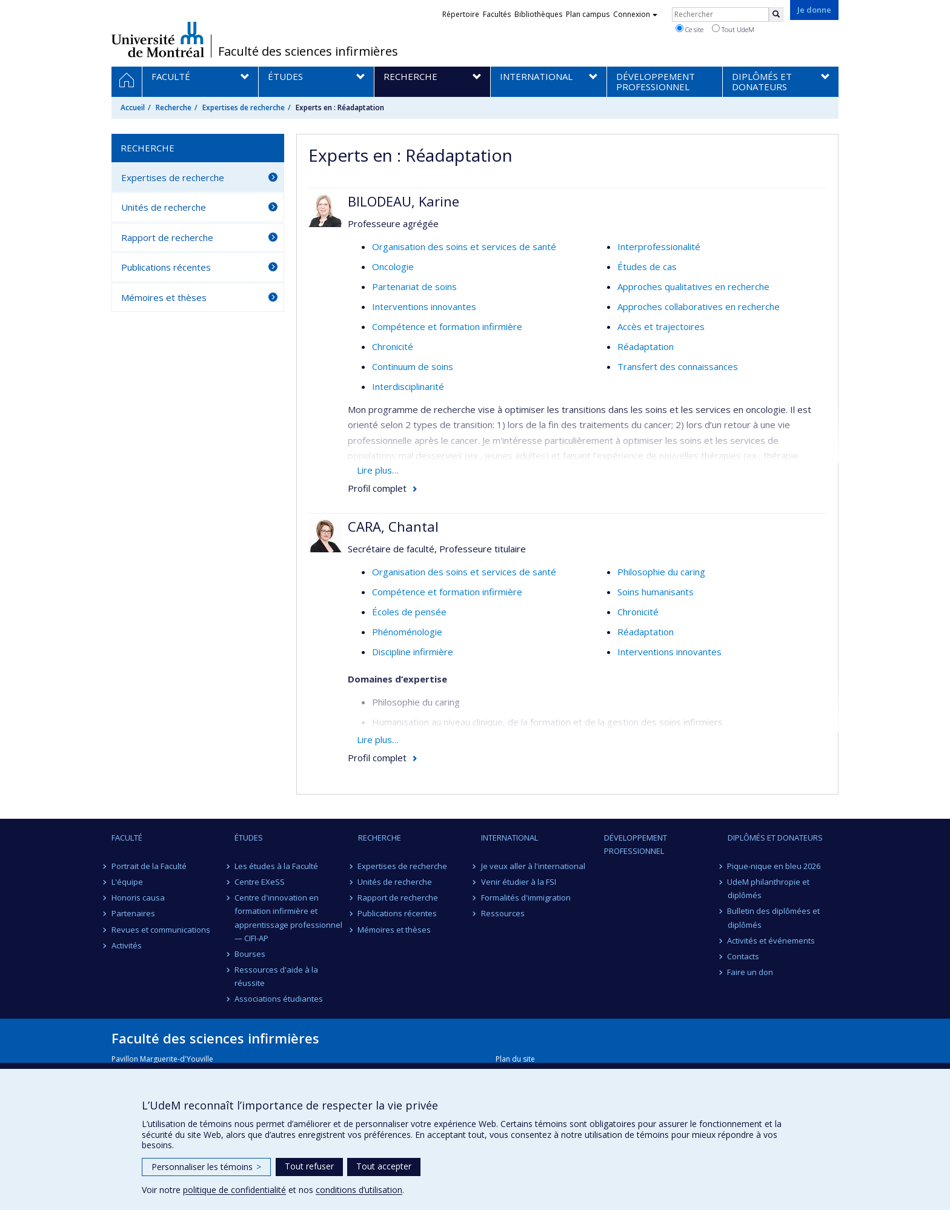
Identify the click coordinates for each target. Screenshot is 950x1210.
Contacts (744, 956)
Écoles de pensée (409, 612)
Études (248, 837)
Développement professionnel (635, 844)
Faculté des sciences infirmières (308, 51)
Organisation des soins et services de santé (464, 246)
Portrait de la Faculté (149, 866)
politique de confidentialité (234, 1189)
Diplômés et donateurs (775, 837)
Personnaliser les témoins (206, 1166)
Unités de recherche (163, 207)
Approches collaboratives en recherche (698, 306)
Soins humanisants (655, 592)
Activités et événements (771, 940)
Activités (126, 945)
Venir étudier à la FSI (518, 881)
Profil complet (377, 488)
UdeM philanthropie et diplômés (769, 888)
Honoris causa (138, 897)
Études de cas (647, 266)
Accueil (133, 107)
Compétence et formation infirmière (447, 326)
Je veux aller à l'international (533, 866)
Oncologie (393, 266)
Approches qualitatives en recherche (693, 286)
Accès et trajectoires (661, 326)
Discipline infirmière (412, 652)
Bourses (249, 953)
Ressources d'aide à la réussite (276, 976)
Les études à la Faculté (276, 866)
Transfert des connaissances (677, 366)
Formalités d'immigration (526, 897)
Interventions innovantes (424, 306)
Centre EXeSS (259, 881)
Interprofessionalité (658, 246)
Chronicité (392, 346)
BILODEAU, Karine (403, 201)
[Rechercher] (776, 14)
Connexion (635, 14)
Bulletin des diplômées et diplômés (774, 917)
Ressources (503, 913)
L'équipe (127, 881)
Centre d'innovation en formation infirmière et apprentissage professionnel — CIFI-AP (288, 917)
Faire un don (751, 972)
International (509, 837)
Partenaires (133, 913)
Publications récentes (166, 267)
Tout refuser (309, 1166)
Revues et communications (160, 929)
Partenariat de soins (414, 286)
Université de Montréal (157, 39)
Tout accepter (383, 1166)
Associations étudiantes (278, 998)
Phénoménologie (407, 632)
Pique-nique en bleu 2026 (774, 866)
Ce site (689, 29)
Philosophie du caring (661, 572)
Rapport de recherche (167, 237)
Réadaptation (645, 346)
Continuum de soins (412, 366)
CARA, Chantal (393, 526)
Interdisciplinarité (408, 386)
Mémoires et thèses (164, 297)
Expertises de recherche (243, 107)
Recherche (173, 107)
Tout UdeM (733, 29)
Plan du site (515, 1059)
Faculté (126, 837)
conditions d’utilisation (359, 1189)
